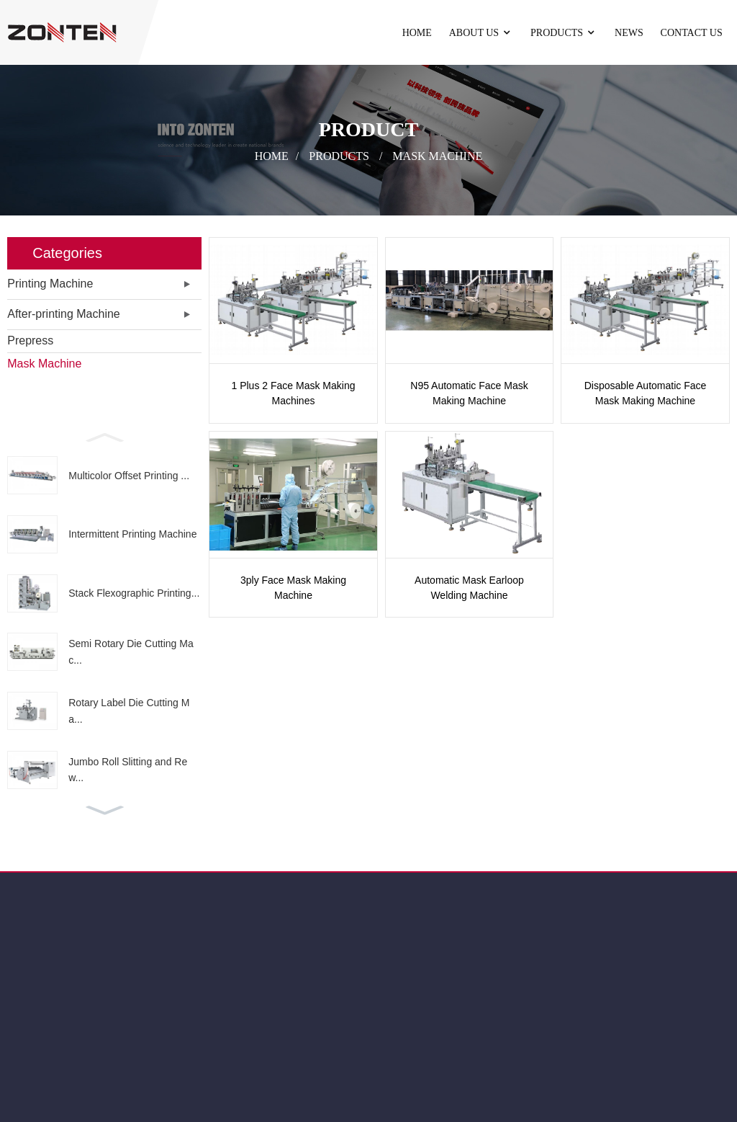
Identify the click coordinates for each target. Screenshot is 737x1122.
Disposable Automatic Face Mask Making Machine (645, 393)
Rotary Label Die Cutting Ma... (128, 710)
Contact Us (692, 32)
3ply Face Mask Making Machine (293, 587)
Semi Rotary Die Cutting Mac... (131, 651)
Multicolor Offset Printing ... (128, 475)
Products (563, 33)
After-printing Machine (63, 314)
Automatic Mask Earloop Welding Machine (469, 587)
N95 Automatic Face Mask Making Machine (469, 393)
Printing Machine (50, 283)
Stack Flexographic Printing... (133, 593)
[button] (104, 436)
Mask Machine (437, 155)
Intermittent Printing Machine (132, 534)
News (629, 32)
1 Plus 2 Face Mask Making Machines (294, 393)
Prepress (30, 340)
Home (417, 32)
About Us (481, 33)
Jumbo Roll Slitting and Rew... (127, 769)
